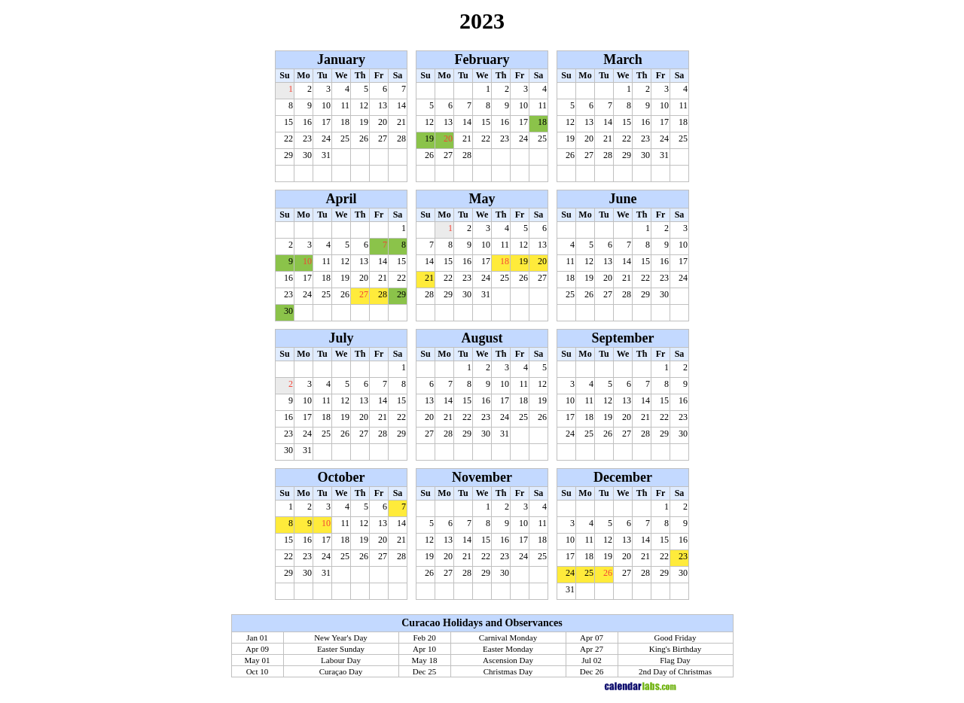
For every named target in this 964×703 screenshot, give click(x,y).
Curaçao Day (341, 671)
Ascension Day (508, 660)
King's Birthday (675, 648)
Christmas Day (508, 671)
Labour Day (341, 660)
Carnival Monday (508, 637)
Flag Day (675, 660)
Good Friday (675, 637)
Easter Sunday (341, 648)
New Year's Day (341, 637)
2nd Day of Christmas (675, 671)
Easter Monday (508, 648)
